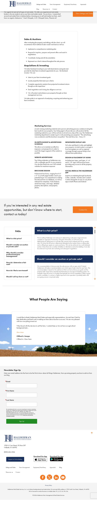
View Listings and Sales (84, 18)
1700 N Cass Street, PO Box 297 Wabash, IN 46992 (15, 451)
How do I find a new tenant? (17, 275)
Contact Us (83, 214)
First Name (10, 395)
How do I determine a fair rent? (16, 268)
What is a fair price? (14, 243)
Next (89, 333)
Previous (8, 333)
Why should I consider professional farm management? (14, 259)
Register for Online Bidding (15, 464)
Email (8, 386)
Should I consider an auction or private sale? (17, 250)
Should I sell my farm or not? (17, 281)
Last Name (10, 404)
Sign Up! (21, 426)
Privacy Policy (48, 490)
